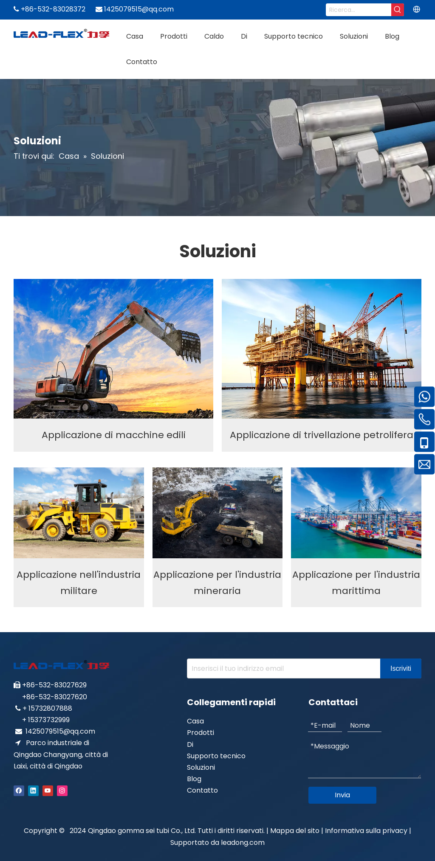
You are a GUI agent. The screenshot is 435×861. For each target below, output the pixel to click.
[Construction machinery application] (113, 349)
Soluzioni (201, 767)
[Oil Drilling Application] (321, 349)
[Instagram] (62, 790)
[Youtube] (47, 790)
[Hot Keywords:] (397, 9)
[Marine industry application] (356, 513)
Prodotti (200, 732)
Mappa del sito (294, 831)
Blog (194, 779)
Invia (342, 795)
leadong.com (243, 842)
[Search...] (358, 9)
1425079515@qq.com (60, 731)
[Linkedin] (33, 790)
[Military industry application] (79, 513)
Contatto (202, 790)
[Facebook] (19, 790)
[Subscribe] (400, 668)
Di (190, 744)
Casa (195, 721)
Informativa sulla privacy (367, 831)
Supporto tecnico (216, 756)
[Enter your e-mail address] (281, 668)
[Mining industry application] (218, 513)
